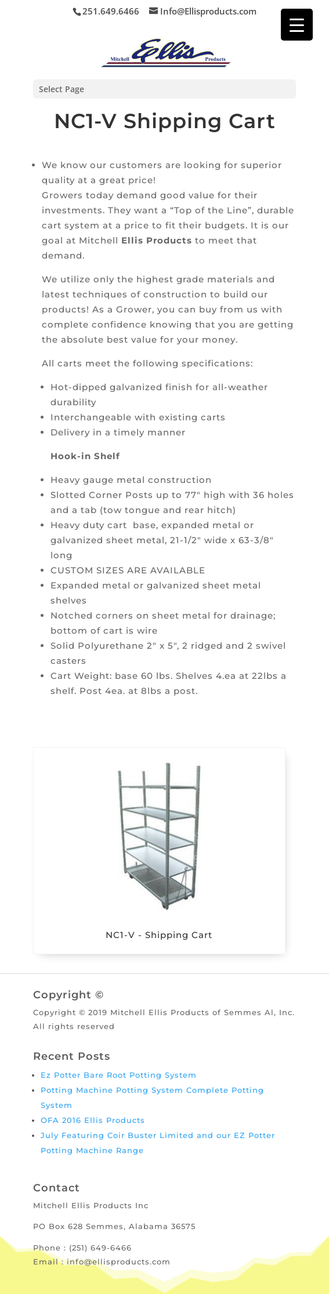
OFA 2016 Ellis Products (93, 1120)
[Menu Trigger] (297, 25)
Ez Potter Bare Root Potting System (119, 1074)
